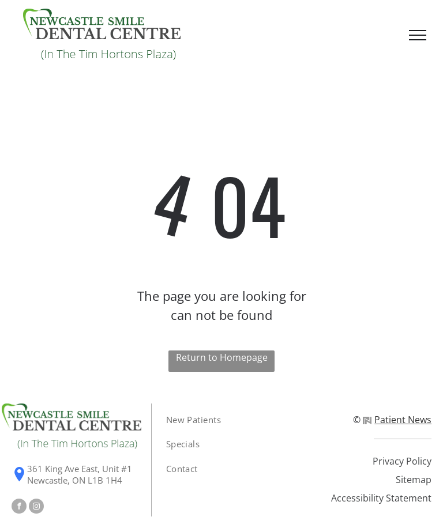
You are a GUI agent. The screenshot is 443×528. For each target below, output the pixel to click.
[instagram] (36, 507)
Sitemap (413, 479)
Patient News (397, 419)
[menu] (418, 35)
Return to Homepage (222, 357)
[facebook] (19, 507)
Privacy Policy (402, 461)
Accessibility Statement (381, 498)
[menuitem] (201, 420)
